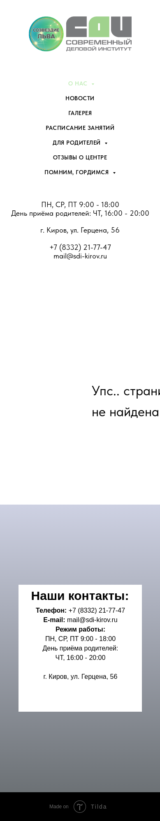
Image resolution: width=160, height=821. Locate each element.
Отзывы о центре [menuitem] (80, 157)
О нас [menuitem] (78, 83)
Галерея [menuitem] (80, 113)
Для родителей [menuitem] (77, 142)
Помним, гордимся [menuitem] (77, 172)
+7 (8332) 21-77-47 (80, 247)
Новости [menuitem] (80, 98)
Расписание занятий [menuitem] (80, 128)
